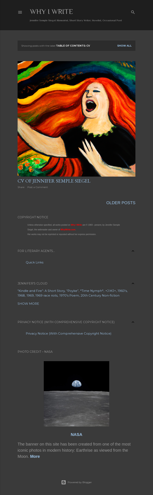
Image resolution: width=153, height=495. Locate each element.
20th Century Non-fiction (100, 295)
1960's (122, 291)
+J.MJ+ (110, 291)
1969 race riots (46, 295)
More (35, 456)
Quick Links (34, 262)
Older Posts (120, 202)
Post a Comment (37, 187)
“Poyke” (72, 291)
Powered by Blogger (76, 482)
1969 (30, 295)
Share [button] (21, 187)
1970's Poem (69, 295)
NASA (76, 434)
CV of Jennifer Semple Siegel (54, 181)
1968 (21, 295)
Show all (124, 45)
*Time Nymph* (92, 291)
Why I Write (51, 11)
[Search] (132, 11)
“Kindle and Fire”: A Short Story (41, 291)
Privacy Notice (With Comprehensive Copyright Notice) (68, 333)
